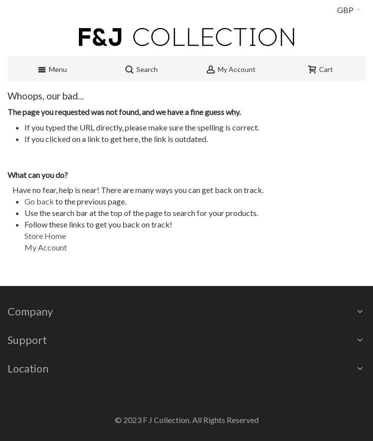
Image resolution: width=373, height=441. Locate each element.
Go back (39, 201)
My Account (45, 247)
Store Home (45, 235)
